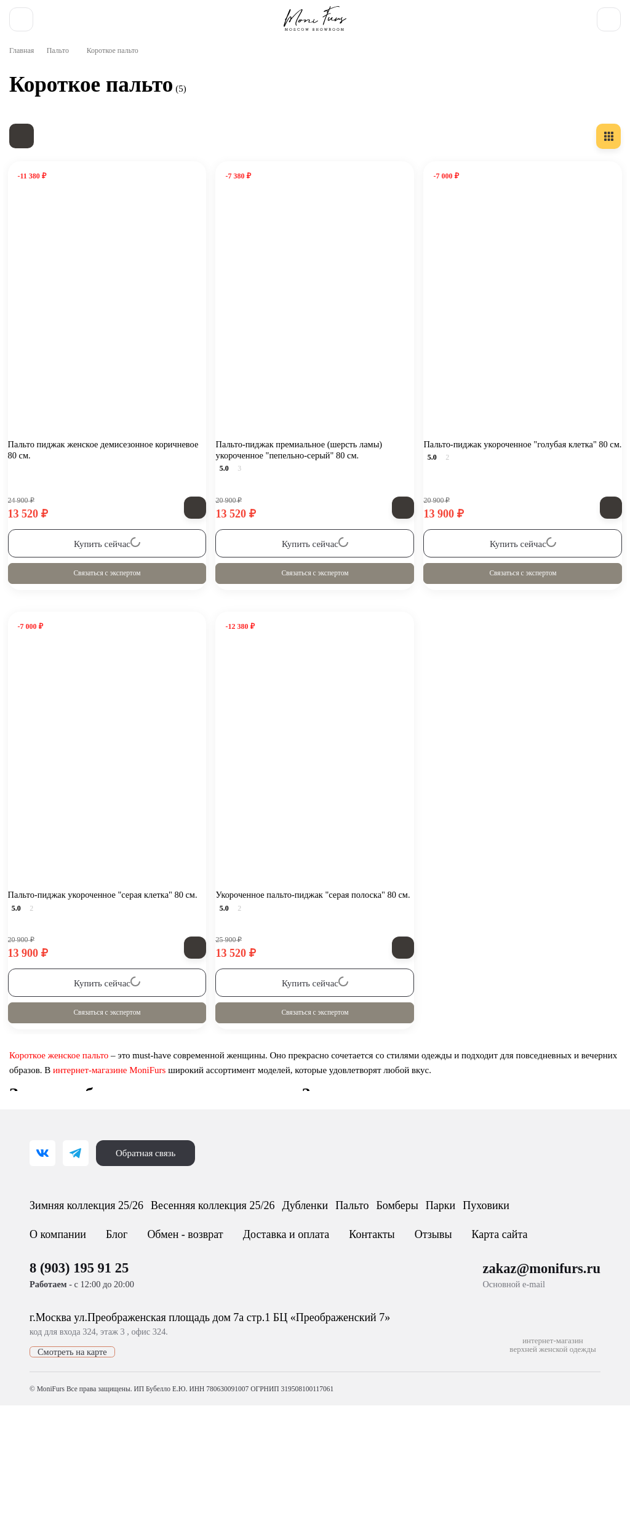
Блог (119, 1349)
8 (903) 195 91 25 (411, 15)
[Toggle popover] (583, 1497)
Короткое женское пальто (62, 1106)
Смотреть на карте (73, 1474)
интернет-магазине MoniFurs (163, 1121)
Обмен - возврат (191, 1349)
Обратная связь (148, 1234)
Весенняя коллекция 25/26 (254, 1289)
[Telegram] (76, 1234)
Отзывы (439, 1349)
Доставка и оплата (296, 1349)
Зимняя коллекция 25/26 (100, 1289)
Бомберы (494, 1289)
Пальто (63, 92)
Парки (555, 1289)
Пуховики (61, 1319)
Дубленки (368, 1289)
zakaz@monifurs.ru (542, 1383)
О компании (59, 1349)
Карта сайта (505, 1349)
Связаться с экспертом (107, 614)
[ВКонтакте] (42, 1234)
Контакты (381, 1349)
